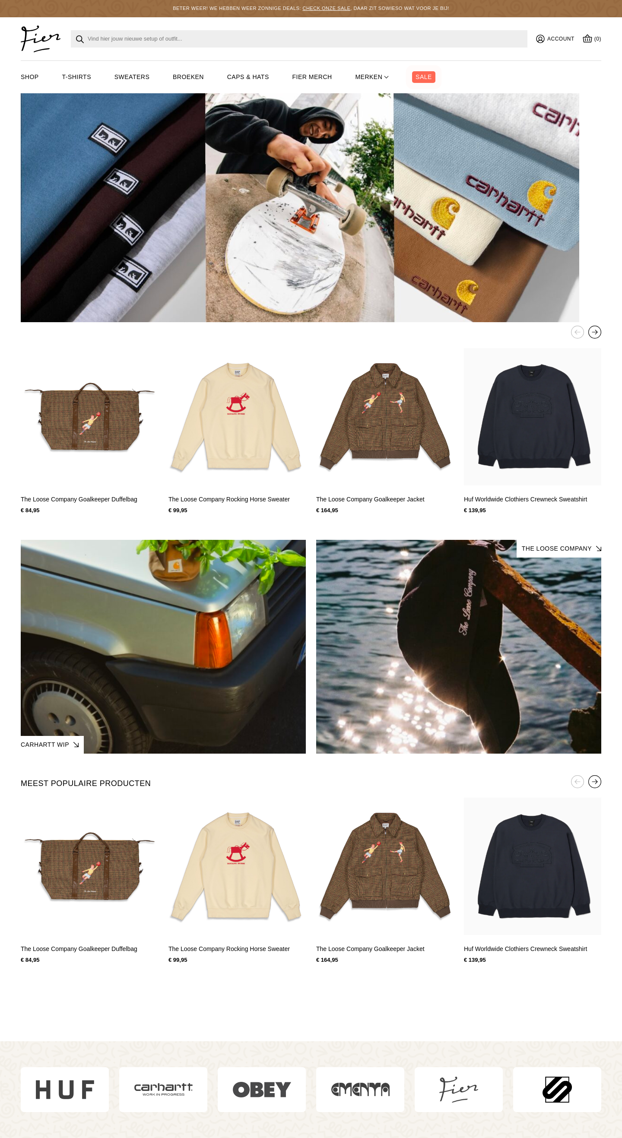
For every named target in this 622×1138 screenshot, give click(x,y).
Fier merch (312, 76)
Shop (30, 76)
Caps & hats (248, 76)
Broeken (188, 76)
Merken (368, 76)
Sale (424, 76)
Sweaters (132, 76)
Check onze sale (326, 8)
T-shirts (76, 76)
